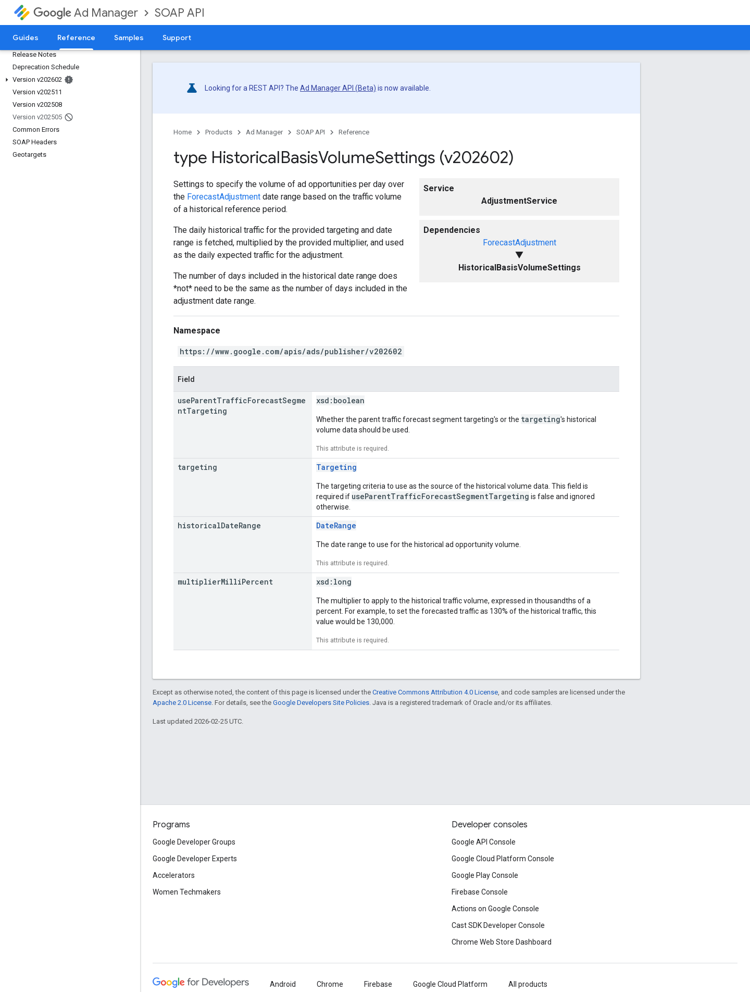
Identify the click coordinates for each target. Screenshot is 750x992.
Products (218, 132)
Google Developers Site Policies (321, 702)
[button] (68, 79)
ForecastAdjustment (519, 242)
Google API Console (484, 842)
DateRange (336, 525)
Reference (354, 132)
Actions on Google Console (495, 908)
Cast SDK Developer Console (498, 925)
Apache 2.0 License (182, 702)
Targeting (336, 467)
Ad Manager (85, 13)
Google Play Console (485, 875)
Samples (129, 37)
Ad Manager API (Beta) (338, 88)
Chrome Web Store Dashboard (502, 942)
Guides (25, 37)
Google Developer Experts (195, 858)
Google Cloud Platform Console (503, 858)
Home (182, 132)
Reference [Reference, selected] (76, 37)
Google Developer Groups (194, 842)
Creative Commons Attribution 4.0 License (435, 692)
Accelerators (174, 875)
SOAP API (180, 13)
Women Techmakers (187, 892)
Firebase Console (480, 892)
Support (176, 37)
